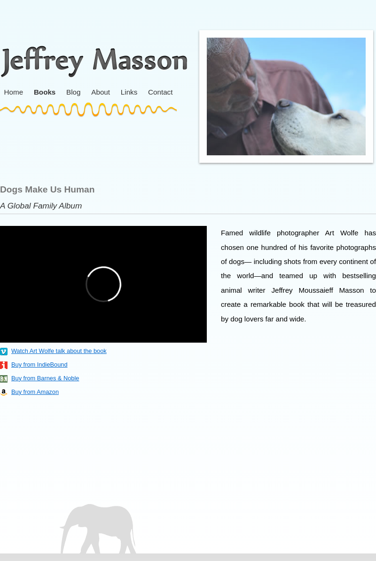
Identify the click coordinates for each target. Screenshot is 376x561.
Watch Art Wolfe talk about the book (59, 350)
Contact (160, 92)
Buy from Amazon (35, 391)
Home (14, 92)
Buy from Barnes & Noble (45, 378)
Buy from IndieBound (39, 364)
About (100, 92)
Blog (73, 92)
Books (44, 92)
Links (129, 92)
